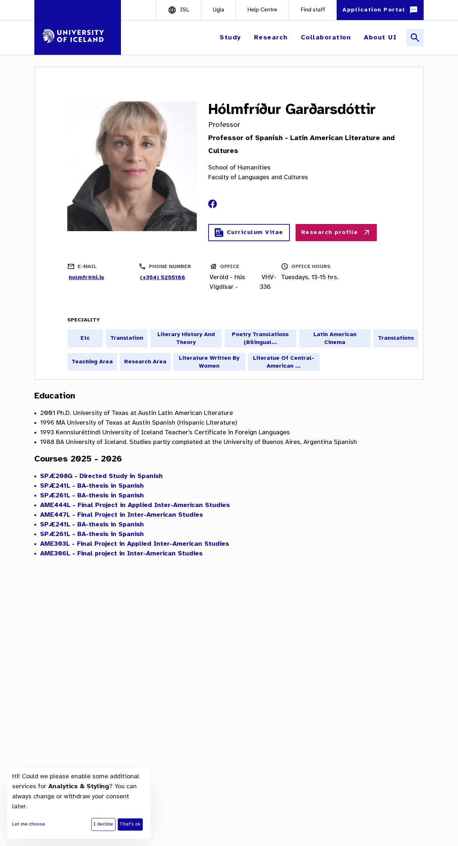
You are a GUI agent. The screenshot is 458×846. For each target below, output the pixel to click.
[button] (231, 38)
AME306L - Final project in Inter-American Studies (121, 553)
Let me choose (28, 824)
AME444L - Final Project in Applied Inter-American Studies (135, 505)
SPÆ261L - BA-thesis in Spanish (92, 495)
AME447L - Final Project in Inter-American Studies (121, 515)
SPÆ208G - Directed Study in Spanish (101, 476)
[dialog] (78, 803)
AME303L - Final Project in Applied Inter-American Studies (134, 544)
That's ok (130, 824)
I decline (103, 824)
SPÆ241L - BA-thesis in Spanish (92, 486)
